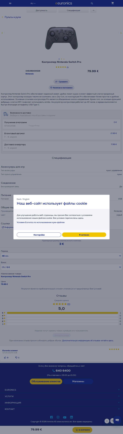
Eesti (19, 199)
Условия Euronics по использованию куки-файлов (41, 222)
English (26, 199)
